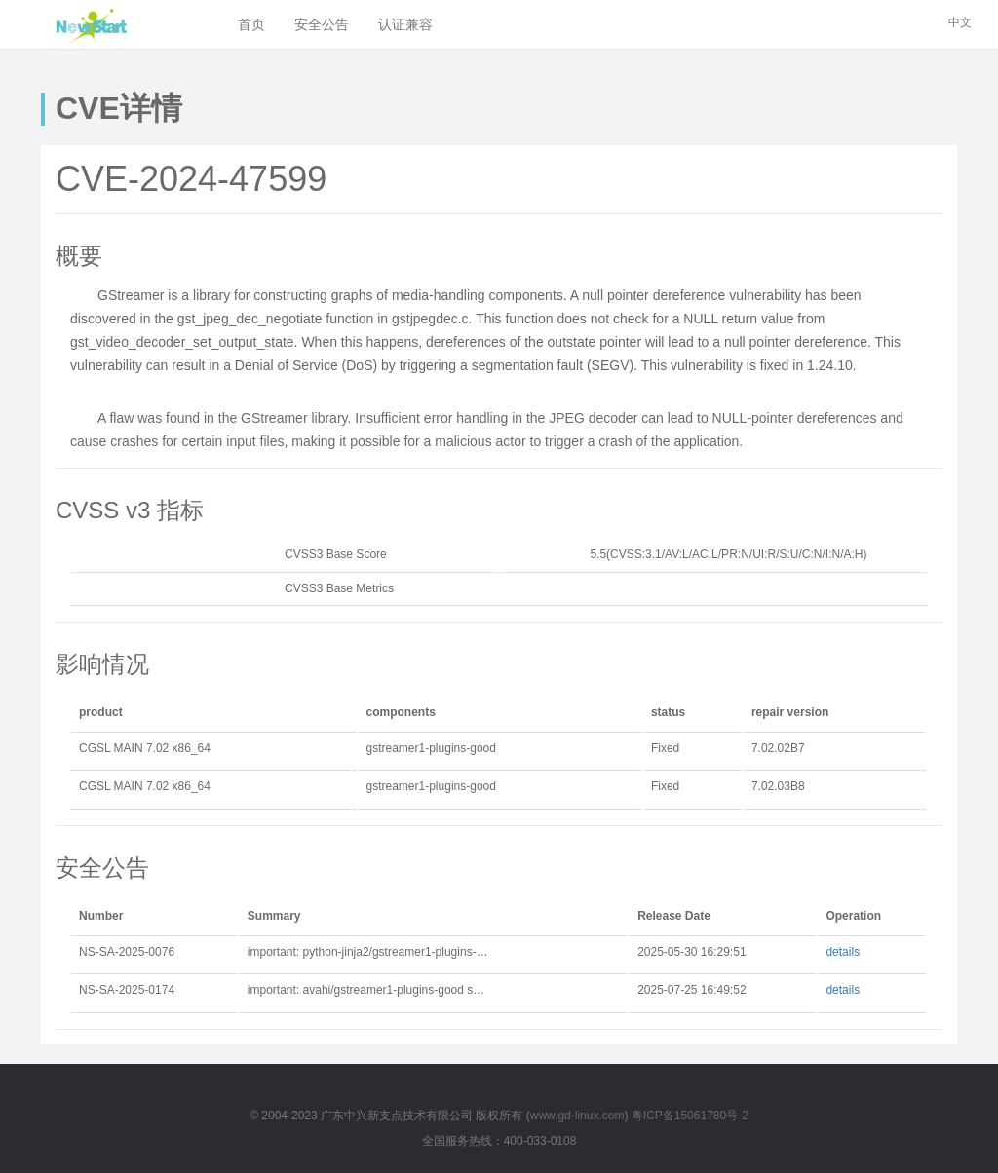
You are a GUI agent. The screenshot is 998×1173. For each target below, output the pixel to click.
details (842, 952)
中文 (960, 22)
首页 (251, 24)
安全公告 (321, 24)
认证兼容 (405, 24)
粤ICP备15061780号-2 (690, 1115)
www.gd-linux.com (577, 1115)
